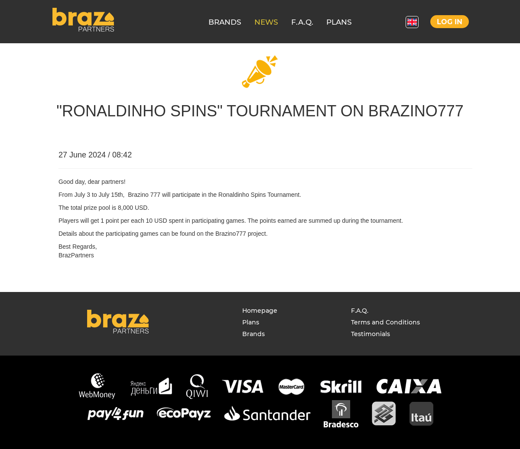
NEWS (266, 22)
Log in (449, 22)
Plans (250, 322)
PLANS (339, 22)
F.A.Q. (302, 22)
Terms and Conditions (385, 322)
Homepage (259, 310)
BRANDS (224, 22)
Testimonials (370, 334)
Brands (253, 334)
